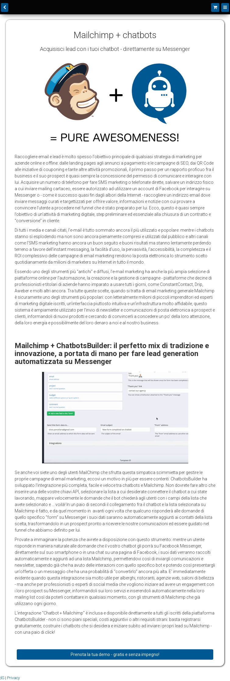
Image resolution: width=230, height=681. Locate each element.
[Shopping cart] (215, 7)
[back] (4, 7)
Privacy (13, 678)
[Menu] (225, 7)
